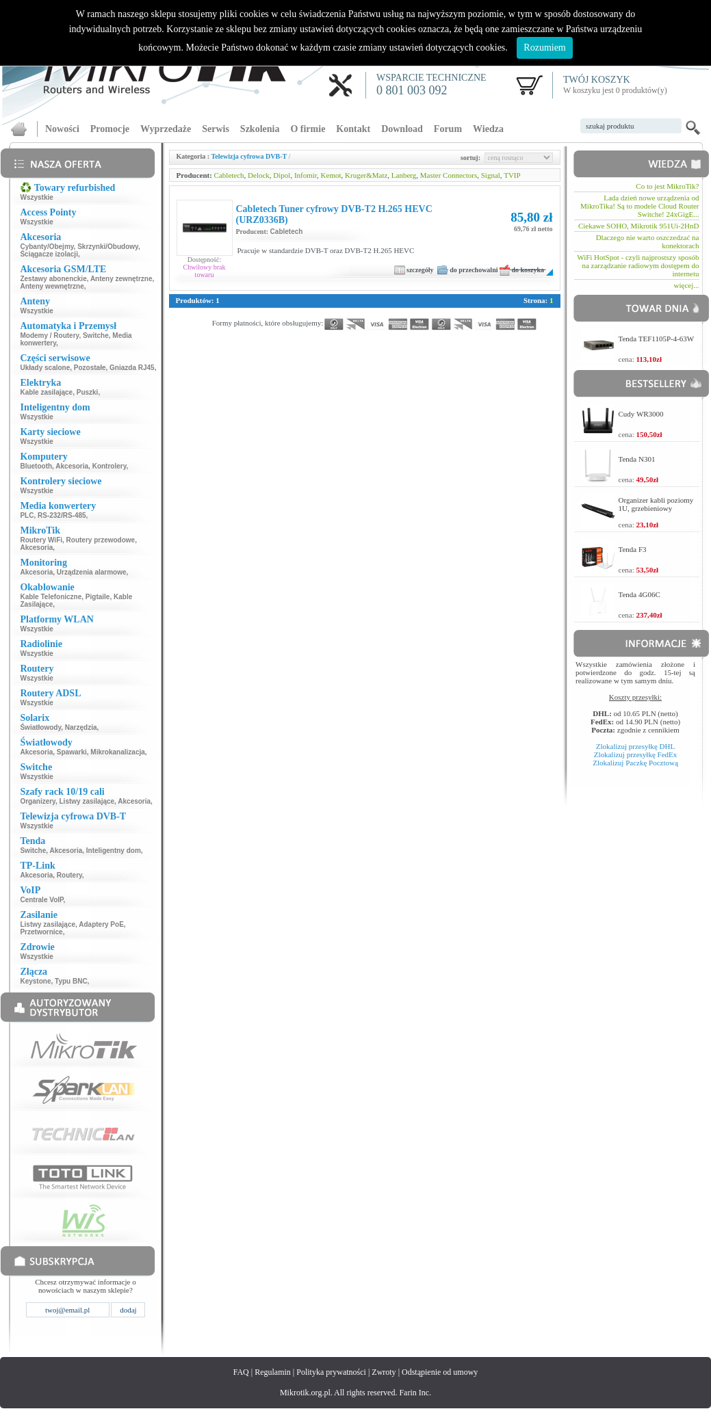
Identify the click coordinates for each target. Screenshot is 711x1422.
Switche (96, 335)
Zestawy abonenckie (53, 278)
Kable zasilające (46, 392)
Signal (490, 175)
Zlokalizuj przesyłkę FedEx (635, 754)
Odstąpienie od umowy (440, 1372)
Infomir (305, 175)
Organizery (37, 801)
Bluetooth (36, 466)
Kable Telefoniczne (50, 597)
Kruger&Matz (366, 175)
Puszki (88, 392)
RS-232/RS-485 (62, 515)
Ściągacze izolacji (49, 254)
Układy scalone (45, 367)
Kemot (331, 175)
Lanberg (403, 175)
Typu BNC (71, 981)
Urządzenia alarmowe (92, 572)
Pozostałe (90, 367)
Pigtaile (98, 597)
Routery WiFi (41, 540)
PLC (27, 515)
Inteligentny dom (113, 850)
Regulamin (273, 1372)
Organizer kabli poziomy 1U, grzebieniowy (656, 504)
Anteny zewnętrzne (121, 278)
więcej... (686, 285)
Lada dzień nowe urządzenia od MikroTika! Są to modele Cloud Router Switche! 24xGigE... (639, 206)
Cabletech (229, 175)
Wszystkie (36, 197)
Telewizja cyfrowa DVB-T (249, 156)
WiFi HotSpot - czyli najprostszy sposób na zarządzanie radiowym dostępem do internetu (638, 265)
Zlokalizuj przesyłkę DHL (635, 746)
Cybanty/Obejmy (46, 246)
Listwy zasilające (87, 801)
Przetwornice (41, 932)
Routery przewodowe (100, 540)
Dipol (281, 175)
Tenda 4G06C (639, 594)
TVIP (512, 175)
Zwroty (384, 1372)
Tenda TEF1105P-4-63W (657, 338)
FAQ (241, 1372)
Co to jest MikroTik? (667, 186)
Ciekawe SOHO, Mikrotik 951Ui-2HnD (638, 226)
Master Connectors (448, 175)
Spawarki (72, 752)
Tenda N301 (637, 459)
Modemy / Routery (49, 335)
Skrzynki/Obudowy (107, 246)
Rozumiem (544, 47)
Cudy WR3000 (641, 414)
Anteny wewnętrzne (51, 286)
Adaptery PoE (101, 924)
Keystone (35, 981)
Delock (259, 175)
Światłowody (40, 727)
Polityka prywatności (331, 1372)
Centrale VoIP (41, 900)
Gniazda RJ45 (132, 367)
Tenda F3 (633, 549)
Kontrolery (109, 466)
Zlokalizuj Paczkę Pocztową (635, 763)
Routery (69, 875)
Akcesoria (71, 466)
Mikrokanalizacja (117, 752)
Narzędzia (81, 727)
